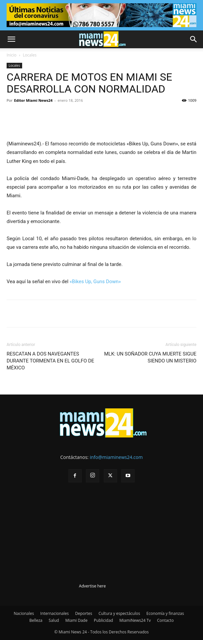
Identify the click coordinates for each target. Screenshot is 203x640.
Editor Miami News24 (33, 100)
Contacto (165, 620)
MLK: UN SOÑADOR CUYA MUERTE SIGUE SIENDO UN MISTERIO (150, 357)
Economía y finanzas (165, 613)
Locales (29, 55)
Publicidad (103, 620)
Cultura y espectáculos (119, 613)
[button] (11, 39)
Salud (54, 620)
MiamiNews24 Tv (135, 620)
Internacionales (54, 613)
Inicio (12, 55)
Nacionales (24, 613)
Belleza (36, 620)
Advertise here (92, 586)
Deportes (83, 613)
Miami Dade (76, 620)
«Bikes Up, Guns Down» (95, 281)
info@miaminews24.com (116, 457)
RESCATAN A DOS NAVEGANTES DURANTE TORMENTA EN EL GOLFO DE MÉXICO (50, 361)
